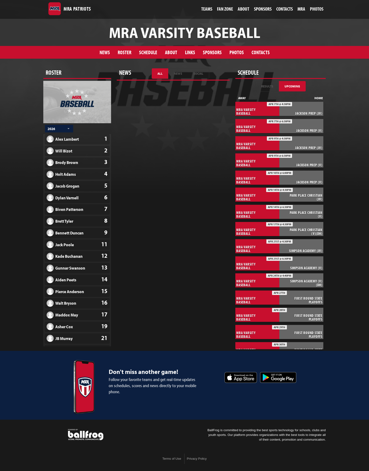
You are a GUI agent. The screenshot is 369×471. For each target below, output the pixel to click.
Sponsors (212, 52)
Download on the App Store (241, 377)
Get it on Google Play (278, 377)
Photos (236, 52)
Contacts (261, 52)
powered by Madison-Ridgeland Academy (85, 434)
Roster (124, 52)
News (105, 52)
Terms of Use (171, 458)
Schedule (148, 52)
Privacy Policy (197, 458)
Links (190, 52)
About (171, 52)
